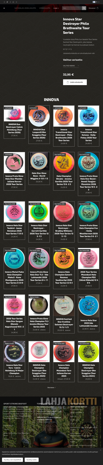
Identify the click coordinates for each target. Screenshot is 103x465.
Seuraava (50, 388)
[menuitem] (24, 8)
